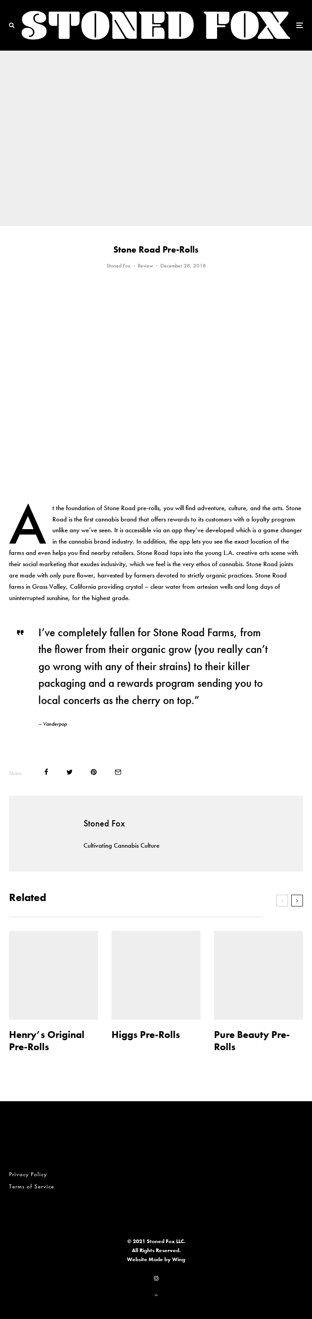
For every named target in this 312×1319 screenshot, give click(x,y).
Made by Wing (167, 1259)
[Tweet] (69, 772)
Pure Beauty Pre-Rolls (252, 1041)
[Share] (46, 772)
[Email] (118, 772)
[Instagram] (156, 1278)
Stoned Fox (118, 265)
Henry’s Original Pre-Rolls (46, 1041)
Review (145, 265)
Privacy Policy (28, 1174)
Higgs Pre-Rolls (146, 1035)
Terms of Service (31, 1186)
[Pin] (94, 772)
